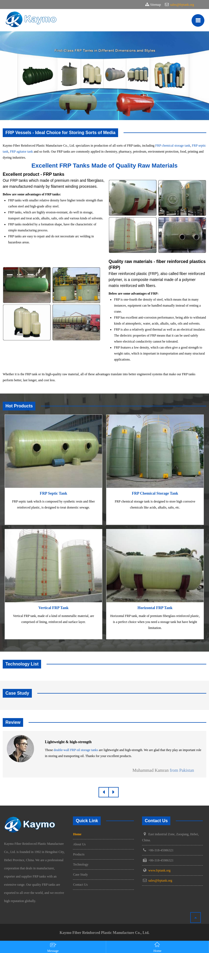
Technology (80, 864)
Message (53, 947)
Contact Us (80, 885)
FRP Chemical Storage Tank (155, 493)
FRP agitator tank (21, 151)
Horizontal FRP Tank (154, 608)
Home (77, 834)
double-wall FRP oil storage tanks (76, 750)
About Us (79, 844)
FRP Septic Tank (53, 493)
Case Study (80, 874)
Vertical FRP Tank (53, 608)
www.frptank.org (159, 870)
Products (78, 854)
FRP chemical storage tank (172, 145)
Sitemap (155, 5)
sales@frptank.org (181, 5)
